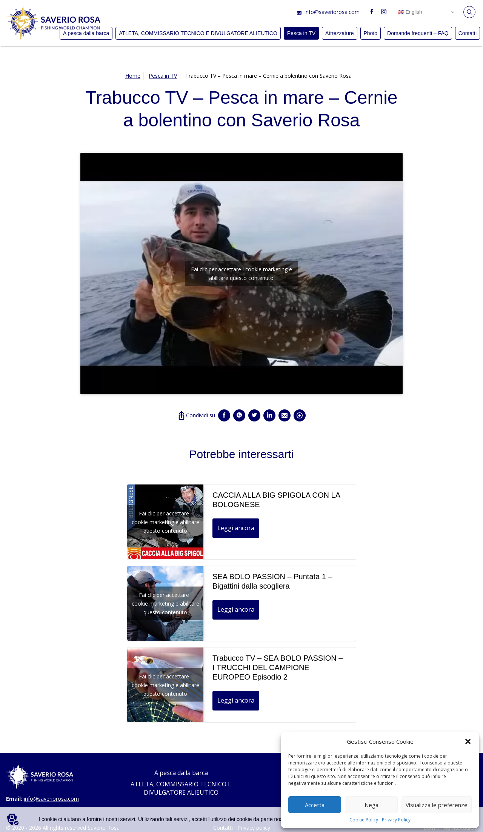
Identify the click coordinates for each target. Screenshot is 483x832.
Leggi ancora (235, 528)
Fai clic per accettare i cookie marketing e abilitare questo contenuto (241, 273)
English (410, 12)
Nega (371, 805)
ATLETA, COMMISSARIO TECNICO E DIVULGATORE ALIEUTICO (198, 33)
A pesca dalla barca (181, 773)
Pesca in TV (301, 33)
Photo (371, 33)
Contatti (467, 33)
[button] (468, 741)
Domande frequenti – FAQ (418, 33)
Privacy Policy (396, 820)
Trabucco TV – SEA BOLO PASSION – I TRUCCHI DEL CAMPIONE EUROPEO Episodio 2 (277, 667)
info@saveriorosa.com (332, 11)
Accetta (315, 805)
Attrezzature (339, 33)
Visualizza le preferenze (437, 805)
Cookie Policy (363, 820)
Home (132, 75)
